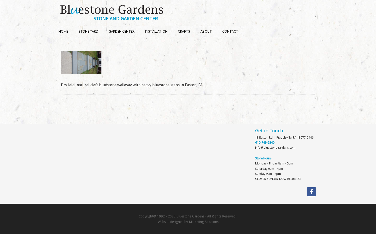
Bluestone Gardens (192, 10)
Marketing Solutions (203, 222)
